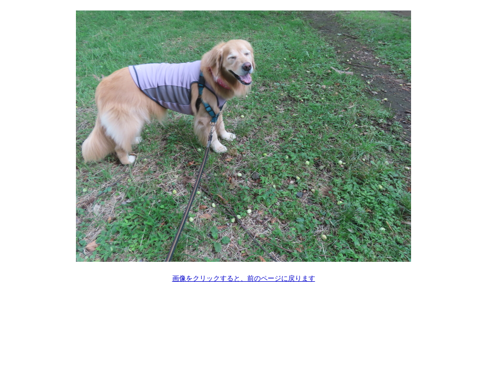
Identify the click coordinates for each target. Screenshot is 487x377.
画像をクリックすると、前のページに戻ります (243, 278)
